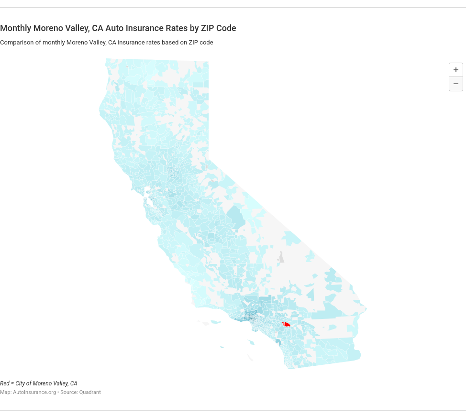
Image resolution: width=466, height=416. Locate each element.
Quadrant (90, 392)
